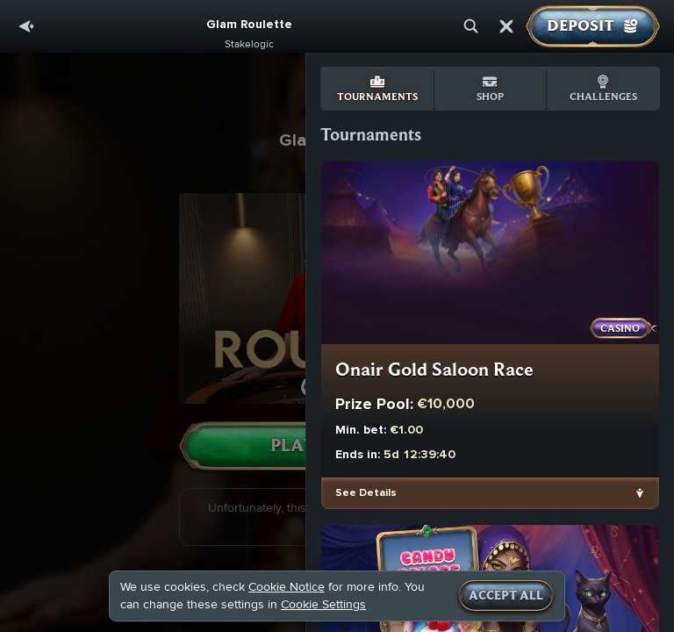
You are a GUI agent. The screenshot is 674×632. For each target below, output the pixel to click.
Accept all (506, 596)
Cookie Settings (323, 605)
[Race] (506, 26)
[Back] (26, 26)
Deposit (593, 26)
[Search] (471, 26)
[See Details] (640, 493)
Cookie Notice (286, 586)
